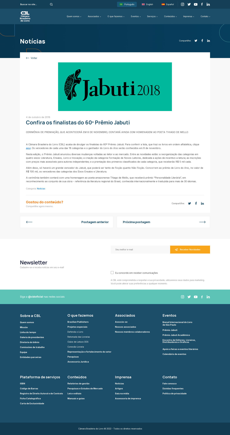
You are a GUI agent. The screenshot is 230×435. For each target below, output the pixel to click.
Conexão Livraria (75, 347)
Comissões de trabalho (32, 347)
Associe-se (121, 322)
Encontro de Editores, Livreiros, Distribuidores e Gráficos (179, 341)
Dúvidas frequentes (173, 389)
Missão (24, 327)
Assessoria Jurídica (78, 362)
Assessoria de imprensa (128, 399)
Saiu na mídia (122, 394)
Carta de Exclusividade (32, 403)
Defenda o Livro (75, 332)
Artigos (119, 389)
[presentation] (133, 261)
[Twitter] (194, 40)
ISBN (22, 384)
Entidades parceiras (30, 357)
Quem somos (73, 16)
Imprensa (187, 16)
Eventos (135, 16)
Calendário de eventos (174, 354)
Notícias (41, 188)
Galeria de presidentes (32, 337)
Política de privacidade (175, 394)
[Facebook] (200, 40)
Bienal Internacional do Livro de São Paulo (178, 323)
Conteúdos (169, 16)
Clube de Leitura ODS (77, 342)
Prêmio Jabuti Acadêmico (176, 335)
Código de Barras (29, 389)
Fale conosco (170, 384)
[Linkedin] (207, 40)
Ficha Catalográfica (30, 399)
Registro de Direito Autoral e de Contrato (41, 394)
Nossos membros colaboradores (132, 332)
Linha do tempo (28, 332)
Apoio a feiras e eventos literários (180, 349)
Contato (204, 16)
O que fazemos (115, 16)
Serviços (151, 16)
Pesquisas (73, 357)
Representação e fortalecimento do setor (89, 352)
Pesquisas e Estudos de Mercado (85, 389)
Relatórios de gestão (78, 384)
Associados (93, 16)
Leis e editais (74, 394)
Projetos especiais (77, 327)
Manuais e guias (76, 399)
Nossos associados (125, 327)
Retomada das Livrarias (78, 337)
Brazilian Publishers (78, 322)
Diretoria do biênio (29, 342)
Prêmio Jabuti (170, 330)
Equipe (23, 352)
